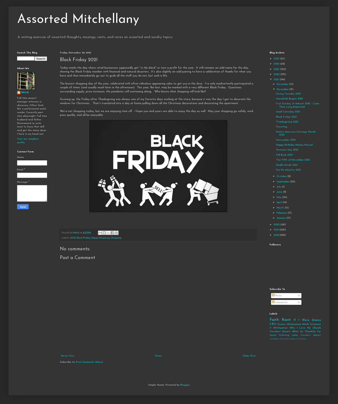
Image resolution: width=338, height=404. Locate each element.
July (279, 187)
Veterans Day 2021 (287, 150)
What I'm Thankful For (306, 331)
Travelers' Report (280, 331)
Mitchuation (294, 324)
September (283, 181)
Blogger (185, 385)
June (280, 192)
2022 (277, 74)
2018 (277, 235)
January (282, 218)
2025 (277, 59)
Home (158, 356)
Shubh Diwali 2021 (287, 165)
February (282, 213)
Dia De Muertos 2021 (288, 170)
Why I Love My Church (305, 328)
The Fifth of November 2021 (293, 160)
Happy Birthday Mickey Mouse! (294, 145)
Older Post (249, 356)
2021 (73, 238)
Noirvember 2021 (286, 140)
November (283, 89)
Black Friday (83, 238)
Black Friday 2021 (286, 117)
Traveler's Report (310, 335)
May (279, 197)
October (282, 176)
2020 (277, 224)
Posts (277, 295)
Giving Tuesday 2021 (288, 94)
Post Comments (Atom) (89, 362)
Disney (282, 324)
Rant (286, 320)
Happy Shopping (100, 238)
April (280, 202)
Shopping (116, 238)
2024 (277, 64)
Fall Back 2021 (284, 155)
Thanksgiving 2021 (287, 122)
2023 (277, 69)
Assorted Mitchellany (78, 19)
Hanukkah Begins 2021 (289, 98)
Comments (280, 302)
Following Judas (288, 335)
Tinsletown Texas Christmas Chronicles (288, 339)
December (283, 84)
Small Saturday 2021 (288, 112)
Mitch (25, 92)
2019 (277, 230)
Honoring (281, 126)
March (281, 207)
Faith (274, 320)
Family (273, 335)
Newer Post (67, 356)
